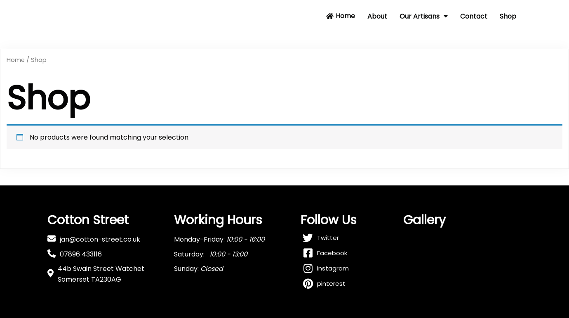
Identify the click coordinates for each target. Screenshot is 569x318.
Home (16, 60)
